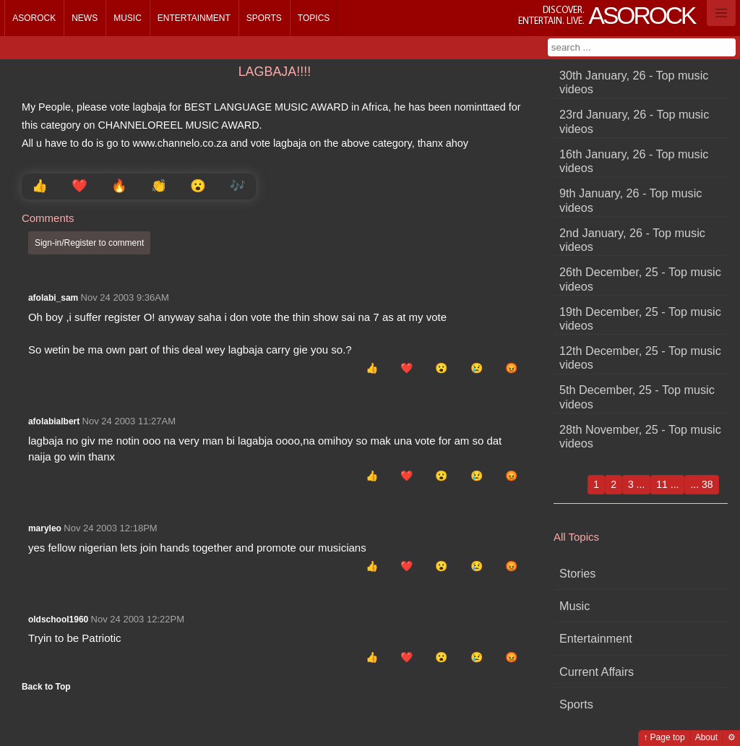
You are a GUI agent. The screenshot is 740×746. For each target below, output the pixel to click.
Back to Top (46, 687)
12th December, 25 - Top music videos (640, 357)
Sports (264, 18)
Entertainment (194, 18)
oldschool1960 (58, 619)
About (706, 737)
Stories (577, 573)
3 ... (636, 484)
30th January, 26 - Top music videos (633, 82)
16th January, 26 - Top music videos (633, 160)
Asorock (34, 18)
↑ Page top (663, 737)
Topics (314, 18)
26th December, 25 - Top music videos (640, 278)
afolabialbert (53, 421)
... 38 (701, 484)
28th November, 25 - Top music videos (640, 436)
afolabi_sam (53, 298)
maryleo (44, 528)
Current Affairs (596, 671)
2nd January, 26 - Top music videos (632, 239)
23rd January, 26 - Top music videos (634, 121)
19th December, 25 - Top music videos (640, 318)
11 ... (667, 484)
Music (127, 18)
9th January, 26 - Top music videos (630, 199)
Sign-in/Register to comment (89, 243)
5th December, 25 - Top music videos (637, 396)
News (85, 18)
